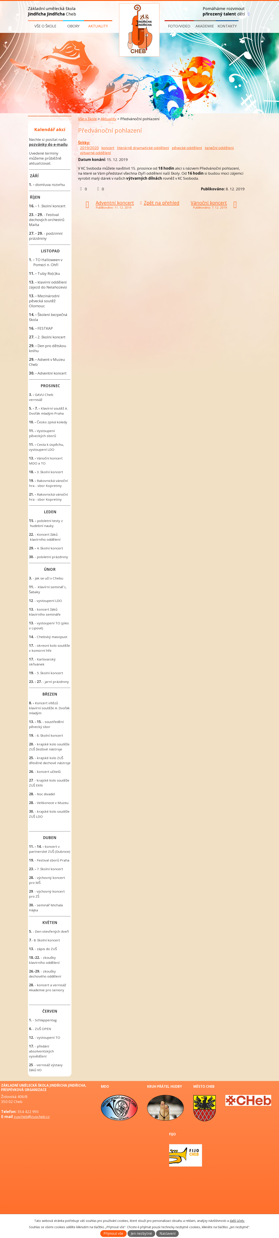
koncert (107, 147)
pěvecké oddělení (187, 147)
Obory (73, 26)
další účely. (237, 1221)
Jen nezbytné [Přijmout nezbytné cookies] (141, 1233)
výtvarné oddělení (95, 152)
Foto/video (179, 26)
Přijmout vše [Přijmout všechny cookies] (113, 1233)
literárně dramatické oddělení (143, 147)
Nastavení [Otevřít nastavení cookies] (167, 1233)
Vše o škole (45, 26)
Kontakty (227, 26)
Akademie (205, 26)
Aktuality (98, 26)
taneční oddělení (219, 147)
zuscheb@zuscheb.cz (32, 1116)
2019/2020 (89, 147)
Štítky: (84, 142)
